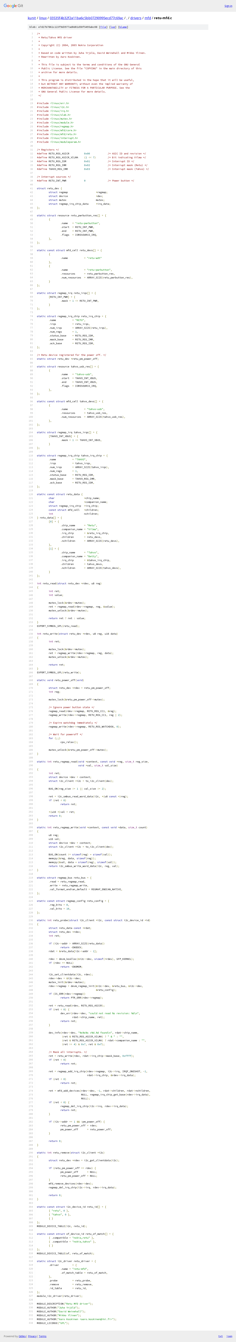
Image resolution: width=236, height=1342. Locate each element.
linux (43, 18)
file (103, 27)
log (113, 27)
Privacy (32, 1336)
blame (123, 27)
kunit (32, 18)
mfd (148, 18)
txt (220, 1336)
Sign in (228, 6)
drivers (135, 18)
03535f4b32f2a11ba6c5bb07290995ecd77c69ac (86, 18)
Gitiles (22, 1336)
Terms (42, 1336)
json (229, 1336)
